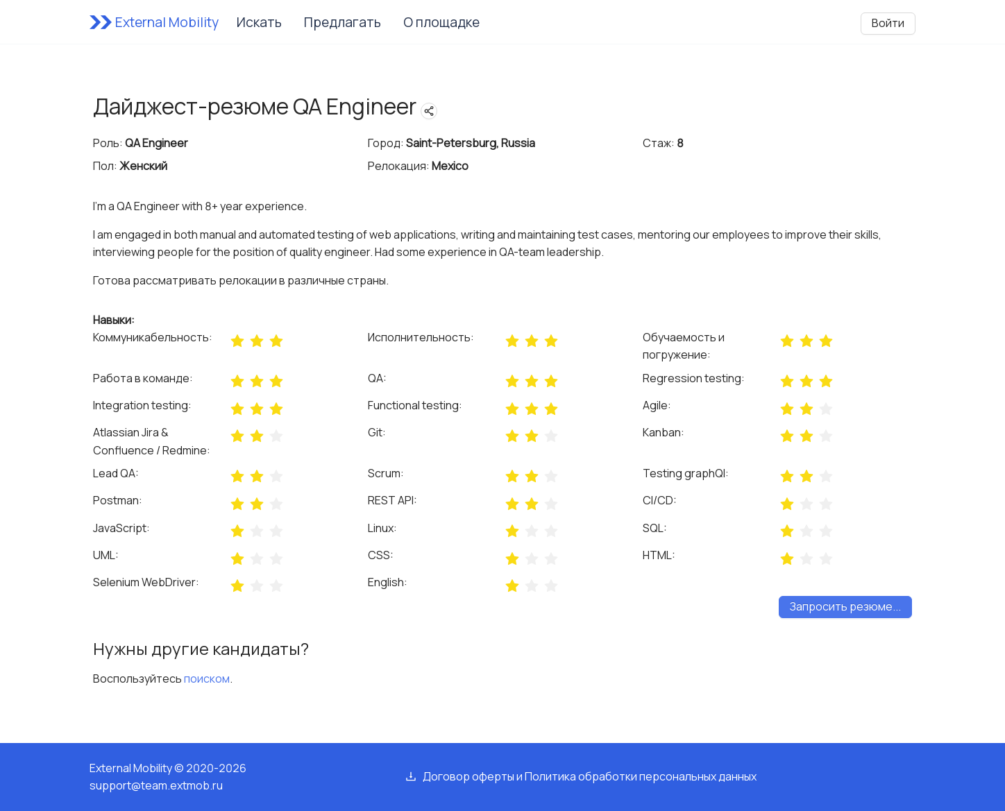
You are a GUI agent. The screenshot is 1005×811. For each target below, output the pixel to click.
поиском (207, 678)
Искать (259, 22)
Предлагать (342, 22)
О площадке (441, 22)
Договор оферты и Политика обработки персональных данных (590, 776)
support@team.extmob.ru (156, 785)
